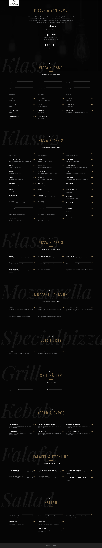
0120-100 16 (51, 44)
